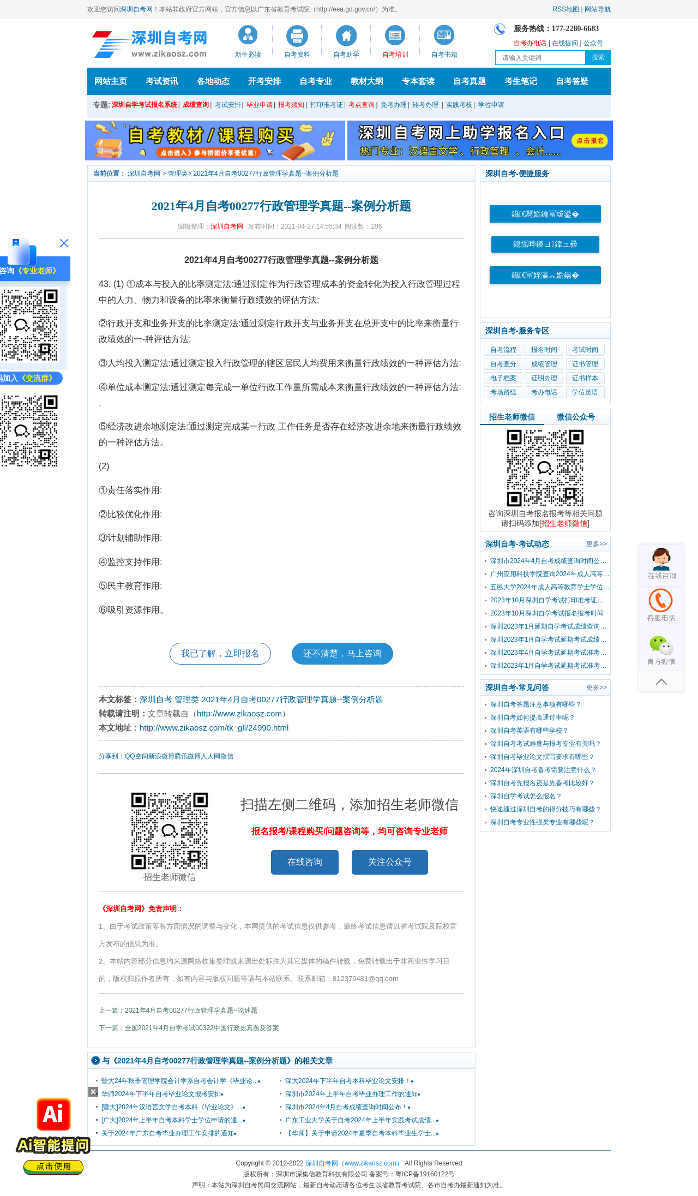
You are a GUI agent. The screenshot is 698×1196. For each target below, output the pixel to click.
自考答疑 (572, 81)
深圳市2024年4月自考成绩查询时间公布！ (346, 1107)
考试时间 (585, 350)
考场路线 (503, 392)
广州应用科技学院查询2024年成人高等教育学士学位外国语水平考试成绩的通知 (550, 574)
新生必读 (248, 54)
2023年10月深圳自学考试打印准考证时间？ (550, 600)
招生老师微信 (512, 416)
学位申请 (491, 105)
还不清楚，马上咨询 (342, 653)
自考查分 (503, 364)
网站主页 (110, 81)
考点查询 (361, 105)
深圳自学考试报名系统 (144, 105)
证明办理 (544, 378)
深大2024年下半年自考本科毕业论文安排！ (348, 1081)
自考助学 (346, 54)
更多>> (596, 544)
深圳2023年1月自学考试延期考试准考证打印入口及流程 (550, 665)
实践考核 (459, 105)
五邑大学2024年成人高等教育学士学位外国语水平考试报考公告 (550, 587)
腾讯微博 (187, 756)
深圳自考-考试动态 (517, 544)
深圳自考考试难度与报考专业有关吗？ (545, 744)
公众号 (593, 43)
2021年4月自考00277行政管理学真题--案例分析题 (266, 173)
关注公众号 (390, 861)
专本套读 (418, 81)
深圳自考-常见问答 (517, 687)
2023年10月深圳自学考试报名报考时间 (547, 613)
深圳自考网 (136, 9)
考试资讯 (162, 81)
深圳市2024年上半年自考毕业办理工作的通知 (351, 1094)
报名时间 (544, 350)
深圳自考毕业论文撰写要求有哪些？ (542, 757)
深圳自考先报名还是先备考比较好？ (542, 783)
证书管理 (585, 364)
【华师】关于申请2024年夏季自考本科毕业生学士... (360, 1133)
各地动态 (213, 81)
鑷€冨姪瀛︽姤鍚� (545, 275)
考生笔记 (520, 81)
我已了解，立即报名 (220, 653)
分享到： (112, 756)
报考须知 (291, 105)
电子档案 (503, 378)
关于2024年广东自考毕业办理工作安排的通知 (167, 1133)
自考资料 (297, 54)
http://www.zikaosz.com (239, 713)
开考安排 (264, 81)
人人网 (210, 756)
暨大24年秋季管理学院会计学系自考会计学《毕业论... (179, 1081)
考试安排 (228, 105)
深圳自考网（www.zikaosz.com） (354, 1163)
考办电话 (544, 392)
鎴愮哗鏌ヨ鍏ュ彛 (545, 244)
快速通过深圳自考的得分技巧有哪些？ (545, 809)
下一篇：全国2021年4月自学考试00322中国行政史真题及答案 (189, 1028)
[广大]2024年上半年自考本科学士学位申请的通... (172, 1120)
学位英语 (585, 392)
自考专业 (315, 81)
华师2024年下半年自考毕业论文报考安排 (161, 1094)
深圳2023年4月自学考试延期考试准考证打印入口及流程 (550, 652)
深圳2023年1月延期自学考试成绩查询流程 (550, 626)
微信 (226, 756)
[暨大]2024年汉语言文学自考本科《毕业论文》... (172, 1107)
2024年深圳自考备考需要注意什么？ (543, 770)
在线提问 (565, 43)
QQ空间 (136, 756)
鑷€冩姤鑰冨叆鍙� (545, 214)
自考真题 (469, 81)
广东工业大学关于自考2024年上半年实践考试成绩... (360, 1120)
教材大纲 (367, 81)
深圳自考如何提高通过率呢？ (532, 717)
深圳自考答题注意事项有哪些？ (536, 704)
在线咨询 (304, 861)
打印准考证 (326, 105)
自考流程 (503, 350)
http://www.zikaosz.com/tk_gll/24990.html (214, 727)
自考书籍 (444, 54)
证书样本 (585, 378)
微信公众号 (576, 416)
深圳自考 (156, 699)
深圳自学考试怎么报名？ (526, 796)
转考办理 (425, 105)
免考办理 (394, 105)
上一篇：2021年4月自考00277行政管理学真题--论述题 (178, 1010)
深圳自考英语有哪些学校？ (529, 730)
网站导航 (598, 9)
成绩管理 (544, 364)
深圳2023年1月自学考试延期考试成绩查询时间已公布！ (550, 639)
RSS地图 (566, 9)
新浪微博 (161, 756)
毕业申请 (259, 105)
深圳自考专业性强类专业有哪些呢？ (542, 822)
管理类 (178, 173)
